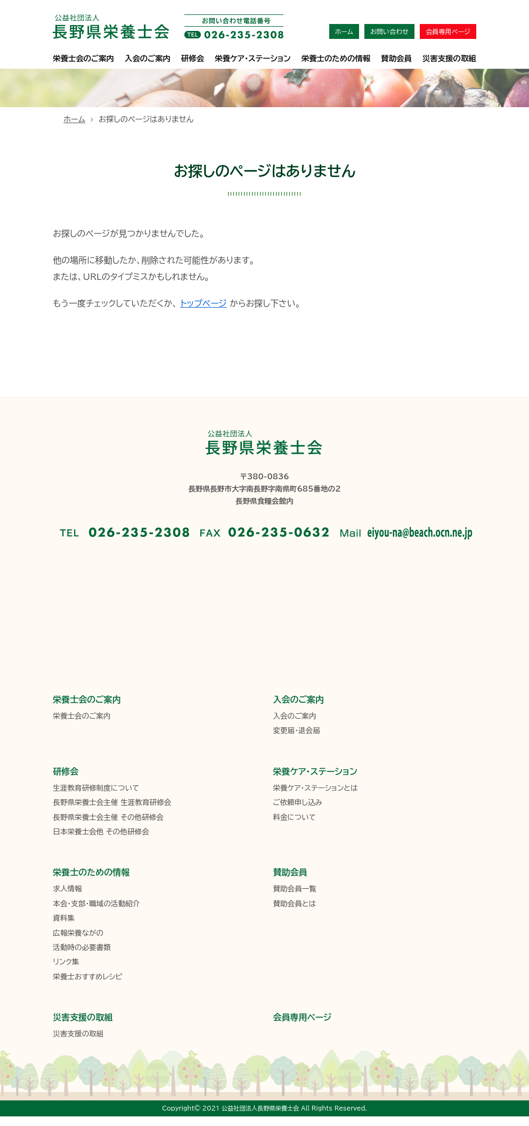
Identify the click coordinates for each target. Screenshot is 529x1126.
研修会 (192, 58)
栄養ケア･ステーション (252, 58)
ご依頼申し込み (297, 802)
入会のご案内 (147, 58)
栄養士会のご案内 (83, 58)
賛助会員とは (294, 903)
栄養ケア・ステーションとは (315, 788)
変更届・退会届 (296, 730)
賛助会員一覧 (294, 888)
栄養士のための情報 (336, 58)
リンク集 (66, 962)
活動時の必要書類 (82, 947)
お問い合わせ (389, 31)
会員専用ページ (448, 31)
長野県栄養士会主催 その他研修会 (108, 817)
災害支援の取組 (449, 58)
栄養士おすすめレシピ (87, 976)
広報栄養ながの (78, 933)
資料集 (64, 918)
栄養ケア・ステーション (315, 771)
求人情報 (67, 888)
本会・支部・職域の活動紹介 (96, 903)
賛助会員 (396, 58)
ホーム (344, 31)
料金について (294, 817)
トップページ (203, 303)
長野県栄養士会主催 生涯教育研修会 (112, 802)
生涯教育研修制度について (96, 788)
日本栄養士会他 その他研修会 (101, 831)
